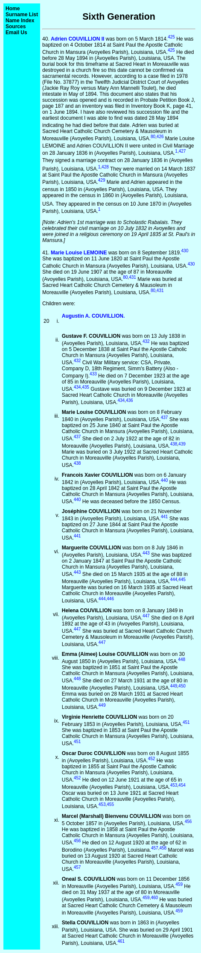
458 (162, 848)
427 (182, 151)
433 (93, 374)
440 (164, 480)
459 (179, 884)
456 (188, 821)
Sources (16, 27)
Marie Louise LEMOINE (79, 253)
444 (174, 579)
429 (101, 180)
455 (110, 804)
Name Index (20, 21)
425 (171, 37)
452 (151, 758)
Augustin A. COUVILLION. (93, 316)
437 (164, 417)
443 (146, 553)
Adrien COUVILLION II (77, 39)
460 (154, 897)
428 (105, 167)
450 (182, 686)
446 (110, 598)
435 (85, 387)
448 (181, 659)
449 (174, 686)
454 (182, 785)
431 (132, 277)
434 (77, 387)
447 (146, 616)
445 (182, 579)
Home (13, 9)
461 (121, 941)
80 (153, 136)
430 (185, 250)
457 (154, 848)
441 (164, 516)
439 (182, 444)
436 (129, 400)
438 (174, 444)
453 (174, 785)
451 (186, 722)
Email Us (16, 32)
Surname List (22, 15)
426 (160, 136)
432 (146, 341)
